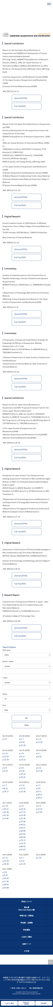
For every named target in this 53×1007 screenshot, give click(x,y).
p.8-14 (21, 742)
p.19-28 (5, 864)
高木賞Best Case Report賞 (26, 908)
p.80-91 (22, 846)
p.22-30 (5, 812)
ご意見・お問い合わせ (18, 988)
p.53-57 (22, 827)
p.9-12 (21, 756)
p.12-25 (22, 864)
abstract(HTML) (20, 98)
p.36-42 (5, 884)
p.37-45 (5, 818)
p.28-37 (39, 797)
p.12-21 (39, 809)
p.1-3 (38, 785)
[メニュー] (49, 4)
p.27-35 (5, 881)
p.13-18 (5, 861)
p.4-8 (38, 788)
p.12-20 (39, 771)
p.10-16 (22, 809)
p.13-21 (22, 788)
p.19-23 (22, 774)
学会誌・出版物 (27, 922)
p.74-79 (22, 843)
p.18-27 (39, 794)
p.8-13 (5, 788)
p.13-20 (5, 756)
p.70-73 (22, 840)
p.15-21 (5, 809)
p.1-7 (21, 739)
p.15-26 (22, 745)
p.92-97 (22, 849)
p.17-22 (22, 812)
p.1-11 (38, 739)
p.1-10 (38, 857)
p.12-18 (39, 742)
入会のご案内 (26, 937)
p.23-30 (22, 815)
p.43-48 (5, 887)
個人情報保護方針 (36, 988)
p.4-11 (21, 861)
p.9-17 (38, 791)
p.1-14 (5, 806)
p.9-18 (21, 771)
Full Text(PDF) (20, 106)
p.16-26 (5, 878)
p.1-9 (4, 739)
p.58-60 (22, 831)
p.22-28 (22, 791)
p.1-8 (21, 753)
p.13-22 (22, 759)
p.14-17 (5, 791)
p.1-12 (5, 753)
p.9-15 (5, 771)
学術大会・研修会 (26, 915)
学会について (26, 901)
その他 (26, 951)
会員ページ (26, 944)
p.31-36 (5, 815)
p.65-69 (22, 837)
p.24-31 (22, 777)
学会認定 (26, 929)
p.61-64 (22, 834)
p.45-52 (22, 824)
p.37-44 (22, 821)
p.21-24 (5, 759)
